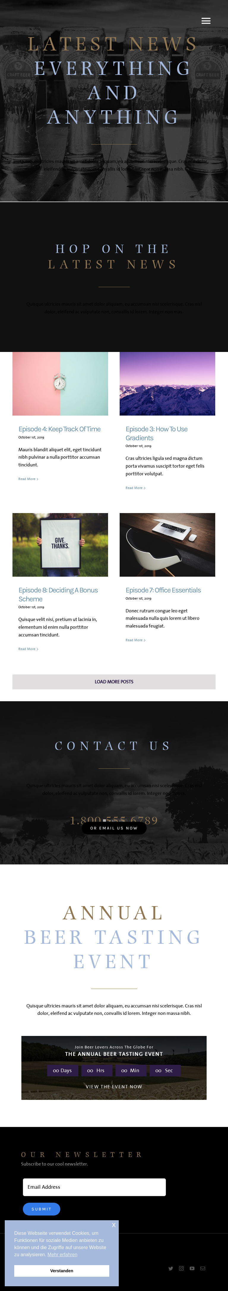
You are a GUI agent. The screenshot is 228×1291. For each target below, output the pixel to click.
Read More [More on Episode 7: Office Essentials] (134, 649)
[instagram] (181, 1268)
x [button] (114, 1224)
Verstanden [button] (61, 1270)
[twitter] (170, 1268)
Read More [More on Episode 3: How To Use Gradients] (134, 488)
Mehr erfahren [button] (62, 1254)
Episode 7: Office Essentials (163, 590)
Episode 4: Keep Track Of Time (59, 428)
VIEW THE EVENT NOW (114, 1086)
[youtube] (192, 1268)
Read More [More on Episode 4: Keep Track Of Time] (26, 488)
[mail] (202, 1268)
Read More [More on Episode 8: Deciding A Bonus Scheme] (26, 649)
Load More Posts (114, 682)
